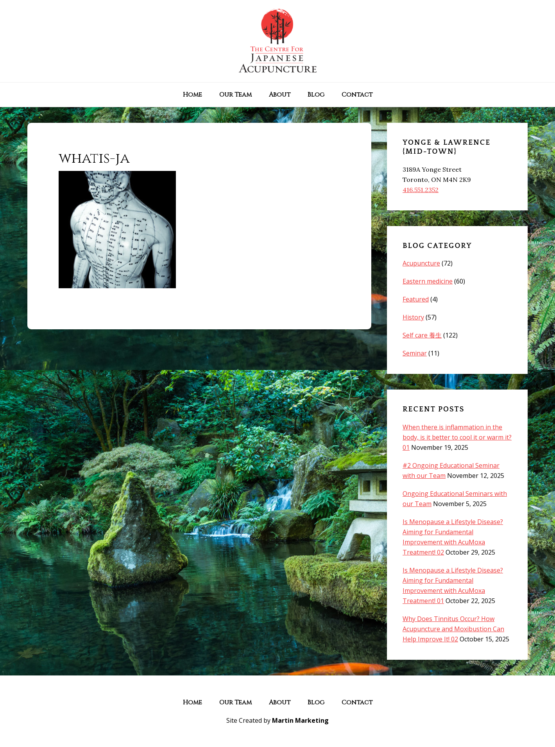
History (413, 317)
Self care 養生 (422, 335)
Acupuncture (421, 263)
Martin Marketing (300, 720)
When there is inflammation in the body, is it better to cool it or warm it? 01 (457, 437)
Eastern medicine (428, 281)
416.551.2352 (421, 190)
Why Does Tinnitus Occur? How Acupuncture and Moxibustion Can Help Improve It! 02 (453, 628)
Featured (416, 299)
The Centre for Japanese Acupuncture (277, 41)
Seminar (415, 353)
